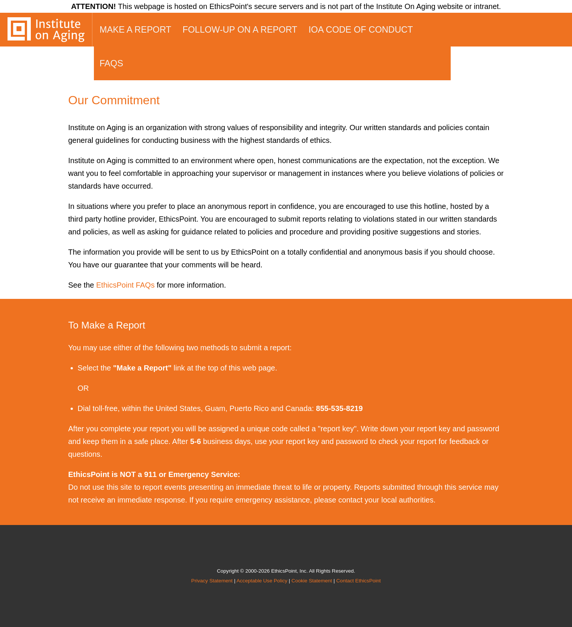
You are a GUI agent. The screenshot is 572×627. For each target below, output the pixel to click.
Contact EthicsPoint (358, 581)
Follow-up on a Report (240, 29)
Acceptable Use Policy (262, 581)
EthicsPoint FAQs (125, 285)
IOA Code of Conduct (361, 29)
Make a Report (135, 29)
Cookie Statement (311, 581)
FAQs (111, 63)
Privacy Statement (211, 581)
